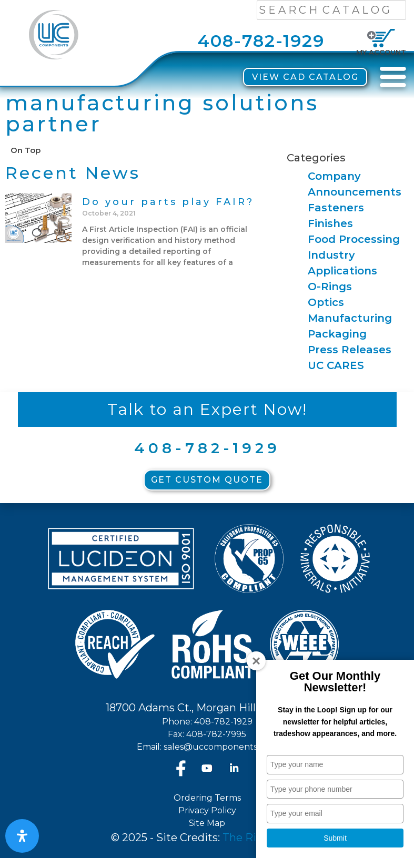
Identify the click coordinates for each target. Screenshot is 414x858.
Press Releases (349, 349)
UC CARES (336, 365)
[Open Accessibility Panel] (22, 836)
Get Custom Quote (207, 480)
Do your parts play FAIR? (168, 202)
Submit (335, 838)
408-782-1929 (261, 40)
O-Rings (330, 286)
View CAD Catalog (305, 77)
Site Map (207, 823)
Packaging (337, 334)
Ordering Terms (207, 798)
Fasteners (336, 207)
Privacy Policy (207, 810)
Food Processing (354, 239)
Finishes (330, 223)
